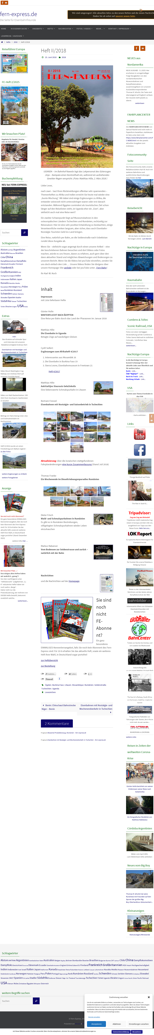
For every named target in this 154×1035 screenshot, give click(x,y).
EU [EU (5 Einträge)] (79, 965)
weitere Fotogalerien (10, 477)
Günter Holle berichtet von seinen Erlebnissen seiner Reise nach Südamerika (140, 789)
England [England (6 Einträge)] (63, 965)
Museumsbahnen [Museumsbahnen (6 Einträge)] (131, 969)
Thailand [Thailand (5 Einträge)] (72, 978)
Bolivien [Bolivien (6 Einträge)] (69, 960)
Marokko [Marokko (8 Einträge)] (12, 283)
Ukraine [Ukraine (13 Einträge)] (8, 306)
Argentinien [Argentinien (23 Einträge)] (19, 249)
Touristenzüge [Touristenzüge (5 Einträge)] (80, 978)
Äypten (48, 685)
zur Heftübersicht (49, 660)
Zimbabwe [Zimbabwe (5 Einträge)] (22, 983)
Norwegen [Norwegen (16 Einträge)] (13, 286)
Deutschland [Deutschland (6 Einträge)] (18, 965)
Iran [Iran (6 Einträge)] (19, 969)
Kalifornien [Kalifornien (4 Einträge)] (44, 970)
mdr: (14, 336)
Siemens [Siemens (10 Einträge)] (21, 294)
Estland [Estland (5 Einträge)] (75, 965)
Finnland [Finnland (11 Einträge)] (19, 264)
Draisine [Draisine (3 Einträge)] (25, 965)
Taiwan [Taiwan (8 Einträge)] (14, 301)
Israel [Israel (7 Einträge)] (24, 969)
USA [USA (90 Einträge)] (20, 305)
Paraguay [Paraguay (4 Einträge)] (37, 974)
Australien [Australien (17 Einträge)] (5, 253)
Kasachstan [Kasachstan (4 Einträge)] (61, 970)
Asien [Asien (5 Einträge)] (41, 960)
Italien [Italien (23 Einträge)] (13, 279)
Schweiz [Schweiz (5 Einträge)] (114, 974)
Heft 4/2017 (54, 371)
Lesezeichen (50, 692)
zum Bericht (147, 239)
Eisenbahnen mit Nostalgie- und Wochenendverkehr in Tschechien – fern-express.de (76, 740)
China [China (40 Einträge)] (9, 257)
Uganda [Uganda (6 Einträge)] (107, 978)
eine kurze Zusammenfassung (77, 464)
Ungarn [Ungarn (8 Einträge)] (14, 307)
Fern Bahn (101, 267)
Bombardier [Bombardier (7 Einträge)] (77, 960)
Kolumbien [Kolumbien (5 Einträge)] (74, 970)
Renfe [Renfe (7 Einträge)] (2, 290)
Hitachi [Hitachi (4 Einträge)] (129, 965)
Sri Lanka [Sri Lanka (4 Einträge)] (26, 978)
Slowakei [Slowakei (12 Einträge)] (4, 297)
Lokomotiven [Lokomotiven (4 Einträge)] (99, 970)
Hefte (8, 42)
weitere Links (131, 737)
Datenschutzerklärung (121, 1032)
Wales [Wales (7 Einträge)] (26, 307)
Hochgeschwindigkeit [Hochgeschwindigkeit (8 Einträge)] (8, 276)
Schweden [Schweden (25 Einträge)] (6, 293)
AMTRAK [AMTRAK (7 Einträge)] (10, 250)
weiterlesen (139, 103)
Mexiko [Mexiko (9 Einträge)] (17, 283)
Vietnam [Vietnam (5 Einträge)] (10, 983)
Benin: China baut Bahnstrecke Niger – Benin (59, 707)
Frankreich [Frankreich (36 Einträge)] (7, 267)
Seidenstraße (100, 685)
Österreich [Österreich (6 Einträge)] (45, 983)
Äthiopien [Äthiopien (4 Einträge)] (37, 984)
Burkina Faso (58, 685)
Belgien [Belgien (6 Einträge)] (58, 960)
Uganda (55, 688)
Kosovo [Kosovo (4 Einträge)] (80, 970)
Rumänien (89, 685)
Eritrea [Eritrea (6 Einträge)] (69, 965)
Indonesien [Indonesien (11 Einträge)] (5, 279)
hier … (25, 541)
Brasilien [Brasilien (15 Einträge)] (19, 253)
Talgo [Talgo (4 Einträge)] (64, 978)
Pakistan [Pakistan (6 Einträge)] (30, 974)
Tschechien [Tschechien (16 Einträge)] (22, 301)
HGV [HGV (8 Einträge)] (19, 272)
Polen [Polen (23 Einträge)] (25, 286)
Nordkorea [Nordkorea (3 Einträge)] (12, 974)
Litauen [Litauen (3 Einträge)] (92, 970)
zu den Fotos (6, 451)
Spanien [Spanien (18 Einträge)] (11, 297)
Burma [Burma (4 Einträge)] (108, 961)
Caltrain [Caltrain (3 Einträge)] (116, 961)
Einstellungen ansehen (139, 1024)
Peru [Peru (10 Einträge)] (20, 287)
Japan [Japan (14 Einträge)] (19, 279)
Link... (134, 371)
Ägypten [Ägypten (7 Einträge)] (30, 983)
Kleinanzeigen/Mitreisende (140, 934)
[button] (149, 997)
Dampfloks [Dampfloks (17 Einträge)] (21, 260)
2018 (15, 42)
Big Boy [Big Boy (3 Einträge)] (63, 961)
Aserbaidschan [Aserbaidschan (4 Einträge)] (34, 961)
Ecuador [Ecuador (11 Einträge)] (12, 264)
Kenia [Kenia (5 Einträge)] (68, 970)
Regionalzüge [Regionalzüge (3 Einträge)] (63, 974)
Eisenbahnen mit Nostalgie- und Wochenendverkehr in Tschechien (95, 709)
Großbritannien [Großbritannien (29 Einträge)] (9, 272)
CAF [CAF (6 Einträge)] (112, 960)
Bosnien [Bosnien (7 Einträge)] (12, 253)
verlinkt (67, 267)
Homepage (74, 581)
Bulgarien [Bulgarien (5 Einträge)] (102, 960)
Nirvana (78, 1024)
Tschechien (46, 688)
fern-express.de (18, 14)
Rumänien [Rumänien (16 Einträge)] (8, 290)
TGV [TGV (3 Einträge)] (67, 978)
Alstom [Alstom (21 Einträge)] (4, 249)
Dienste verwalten (94, 1017)
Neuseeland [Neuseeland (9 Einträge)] (5, 287)
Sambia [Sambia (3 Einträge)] (96, 974)
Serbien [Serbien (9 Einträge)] (14, 294)
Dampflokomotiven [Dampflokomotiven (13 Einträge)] (8, 261)
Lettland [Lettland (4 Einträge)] (86, 970)
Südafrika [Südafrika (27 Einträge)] (6, 301)
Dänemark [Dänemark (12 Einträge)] (5, 264)
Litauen (68, 685)
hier (139, 178)
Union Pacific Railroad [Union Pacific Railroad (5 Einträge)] (141, 978)
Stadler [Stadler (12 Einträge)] (18, 297)
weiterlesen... (23, 601)
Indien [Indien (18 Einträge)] (18, 275)
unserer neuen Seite (125, 16)
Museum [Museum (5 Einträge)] (121, 970)
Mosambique (78, 685)
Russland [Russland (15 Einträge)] (18, 290)
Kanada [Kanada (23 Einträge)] (5, 282)
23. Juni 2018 (50, 57)
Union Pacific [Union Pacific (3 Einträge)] (128, 978)
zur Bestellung (48, 665)
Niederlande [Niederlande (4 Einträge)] (5, 974)
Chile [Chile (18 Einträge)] (3, 257)
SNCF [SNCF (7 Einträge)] (11, 978)
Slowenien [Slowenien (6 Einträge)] (5, 978)
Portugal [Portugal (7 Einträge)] (55, 973)
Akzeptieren (96, 1024)
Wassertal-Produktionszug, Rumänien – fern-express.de (66, 733)
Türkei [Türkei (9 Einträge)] (3, 307)
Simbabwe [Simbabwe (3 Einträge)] (136, 974)
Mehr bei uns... (144, 528)
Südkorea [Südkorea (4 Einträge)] (52, 978)
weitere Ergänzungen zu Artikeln (14, 474)
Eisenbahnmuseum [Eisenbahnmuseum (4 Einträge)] (53, 965)
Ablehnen (117, 1024)
